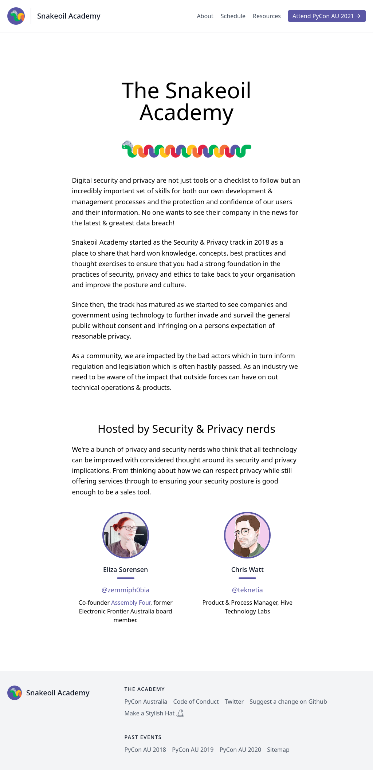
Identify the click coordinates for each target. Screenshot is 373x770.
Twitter (234, 702)
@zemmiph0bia (125, 589)
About (205, 16)
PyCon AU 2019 (192, 750)
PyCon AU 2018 (145, 750)
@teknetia (247, 589)
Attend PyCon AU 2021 (326, 16)
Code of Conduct (196, 702)
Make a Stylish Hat (155, 713)
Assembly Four (130, 603)
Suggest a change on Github (288, 702)
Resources (267, 16)
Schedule (233, 16)
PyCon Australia (146, 702)
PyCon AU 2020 (240, 750)
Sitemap (278, 750)
